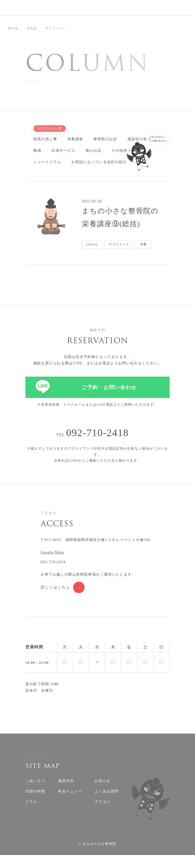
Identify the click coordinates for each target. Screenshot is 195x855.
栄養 (143, 244)
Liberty (92, 244)
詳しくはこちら (55, 587)
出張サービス (63, 150)
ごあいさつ (35, 781)
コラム (31, 802)
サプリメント (119, 244)
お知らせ (102, 781)
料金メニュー (70, 791)
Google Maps (52, 552)
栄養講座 (75, 139)
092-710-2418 (97, 432)
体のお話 (93, 150)
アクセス (102, 802)
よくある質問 (107, 791)
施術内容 (66, 781)
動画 (37, 150)
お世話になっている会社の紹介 (99, 162)
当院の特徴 (35, 791)
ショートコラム (47, 162)
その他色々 (121, 150)
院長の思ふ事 (45, 139)
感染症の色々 (139, 139)
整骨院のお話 (105, 139)
